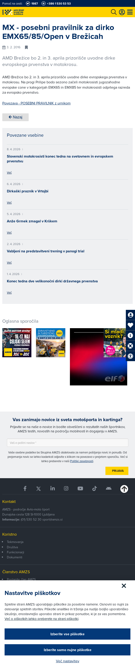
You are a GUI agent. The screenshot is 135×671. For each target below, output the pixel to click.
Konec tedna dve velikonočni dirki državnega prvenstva (52, 281)
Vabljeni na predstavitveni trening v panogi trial (45, 251)
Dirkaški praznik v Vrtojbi (27, 191)
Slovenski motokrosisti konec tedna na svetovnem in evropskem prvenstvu (60, 159)
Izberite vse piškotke (67, 634)
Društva (12, 547)
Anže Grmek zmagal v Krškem (32, 221)
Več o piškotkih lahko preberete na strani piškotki (41, 618)
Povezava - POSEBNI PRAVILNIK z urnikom (36, 103)
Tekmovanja (15, 542)
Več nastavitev (67, 660)
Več (9, 172)
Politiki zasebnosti (81, 461)
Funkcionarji (15, 552)
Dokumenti (14, 557)
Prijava (118, 471)
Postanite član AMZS (21, 579)
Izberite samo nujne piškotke (67, 649)
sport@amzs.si (52, 519)
